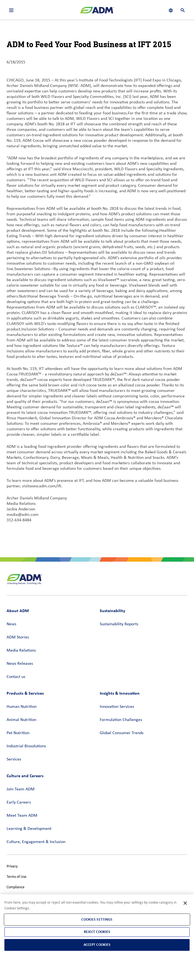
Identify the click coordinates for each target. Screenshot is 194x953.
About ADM (18, 610)
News (11, 624)
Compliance (15, 887)
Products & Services (25, 693)
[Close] (185, 903)
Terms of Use (16, 877)
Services (14, 759)
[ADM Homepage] (97, 12)
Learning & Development (29, 829)
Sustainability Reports (119, 624)
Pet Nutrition (18, 733)
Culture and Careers (25, 775)
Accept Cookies (97, 944)
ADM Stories (18, 637)
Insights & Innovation (120, 693)
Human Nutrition (22, 707)
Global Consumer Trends (121, 733)
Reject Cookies (97, 931)
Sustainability (112, 610)
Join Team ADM (21, 789)
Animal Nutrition (21, 720)
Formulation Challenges (121, 720)
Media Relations (21, 650)
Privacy (12, 866)
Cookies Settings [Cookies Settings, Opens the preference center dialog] (96, 919)
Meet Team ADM (22, 815)
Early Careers (19, 802)
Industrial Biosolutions (26, 746)
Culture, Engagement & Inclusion (36, 842)
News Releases (20, 663)
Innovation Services (117, 707)
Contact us (16, 677)
